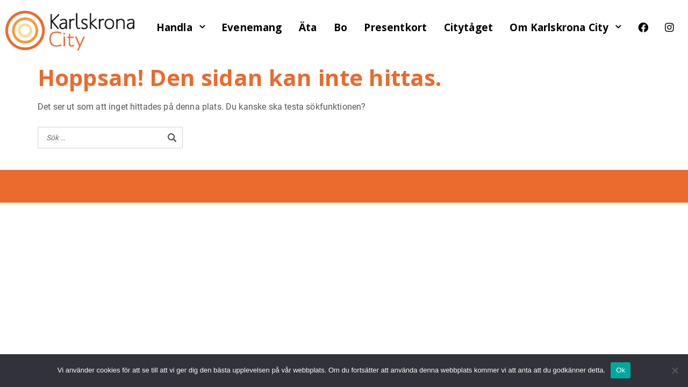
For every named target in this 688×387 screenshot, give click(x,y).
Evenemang (251, 27)
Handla (174, 27)
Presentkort (395, 27)
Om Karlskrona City (559, 27)
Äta (308, 27)
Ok (620, 370)
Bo (340, 27)
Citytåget (468, 27)
